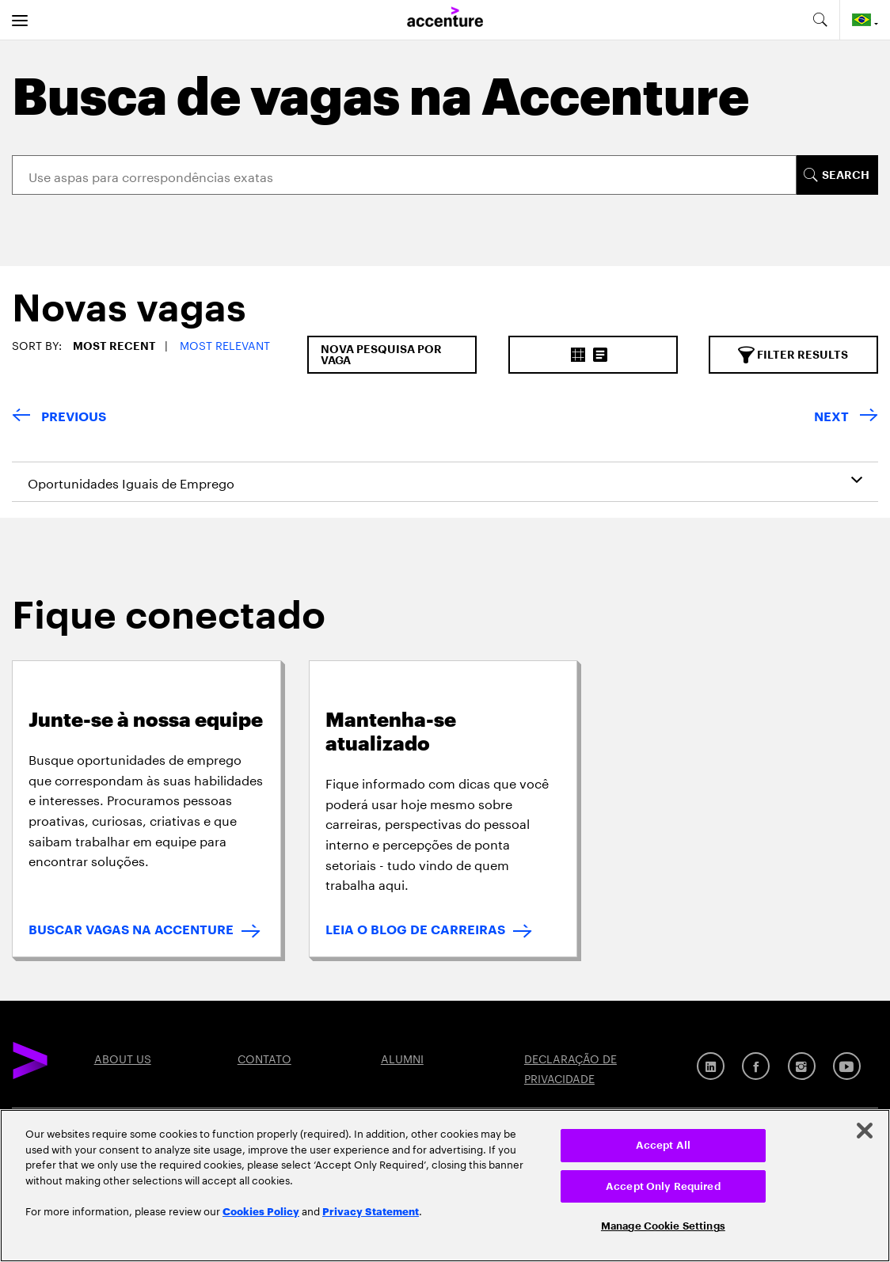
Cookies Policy (260, 1210)
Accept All (663, 1145)
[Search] (404, 175)
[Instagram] (802, 1066)
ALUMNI (402, 1057)
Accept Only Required (663, 1186)
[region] (445, 1185)
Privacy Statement (370, 1210)
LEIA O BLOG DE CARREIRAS (415, 930)
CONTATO (264, 1057)
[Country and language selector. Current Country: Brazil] (865, 20)
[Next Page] (846, 418)
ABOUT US (122, 1057)
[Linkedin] (711, 1066)
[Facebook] (756, 1066)
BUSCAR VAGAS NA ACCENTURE (131, 930)
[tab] (123, 313)
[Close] (864, 1130)
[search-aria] (819, 20)
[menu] (20, 20)
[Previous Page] (59, 418)
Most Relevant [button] (225, 344)
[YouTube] (847, 1066)
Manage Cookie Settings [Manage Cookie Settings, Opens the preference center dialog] (663, 1226)
